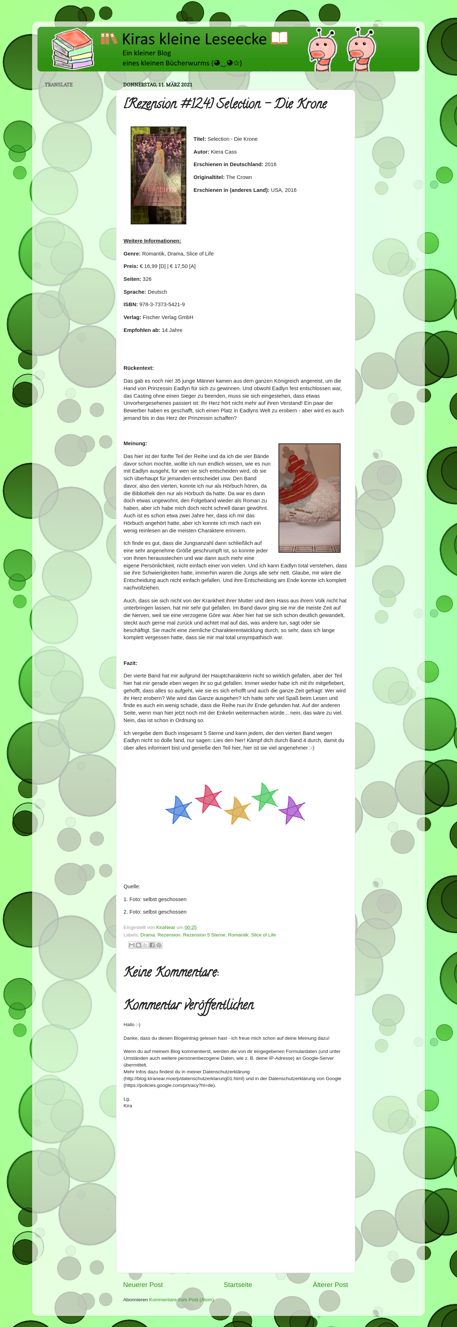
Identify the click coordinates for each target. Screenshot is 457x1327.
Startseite (238, 1284)
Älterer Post (330, 1284)
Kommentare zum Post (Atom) (181, 1299)
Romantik (238, 935)
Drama (147, 935)
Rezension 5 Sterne (204, 935)
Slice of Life (263, 935)
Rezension (168, 935)
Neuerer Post (143, 1284)
